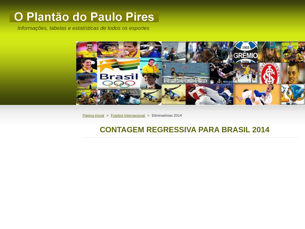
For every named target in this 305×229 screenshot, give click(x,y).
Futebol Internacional (128, 115)
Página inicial (93, 115)
